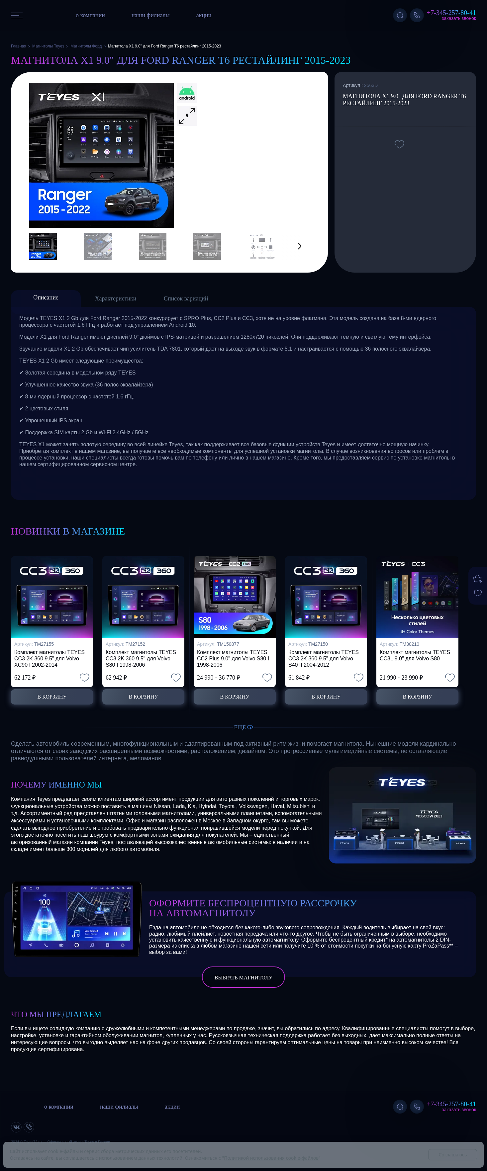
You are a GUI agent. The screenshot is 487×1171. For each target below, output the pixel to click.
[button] (291, 246)
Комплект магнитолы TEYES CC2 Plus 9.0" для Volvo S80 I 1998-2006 (233, 658)
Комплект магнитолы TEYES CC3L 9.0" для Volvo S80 (415, 655)
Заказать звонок (459, 18)
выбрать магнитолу (243, 977)
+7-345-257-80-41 (451, 13)
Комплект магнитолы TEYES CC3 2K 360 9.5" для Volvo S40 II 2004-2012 (323, 658)
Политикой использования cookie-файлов (271, 1158)
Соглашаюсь (452, 1154)
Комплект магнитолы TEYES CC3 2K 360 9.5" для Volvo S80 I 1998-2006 (141, 658)
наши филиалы (151, 15)
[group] (101, 155)
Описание (45, 297)
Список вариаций (186, 298)
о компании (90, 15)
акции (204, 15)
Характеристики (116, 298)
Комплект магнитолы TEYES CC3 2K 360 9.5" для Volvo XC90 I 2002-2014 (49, 658)
